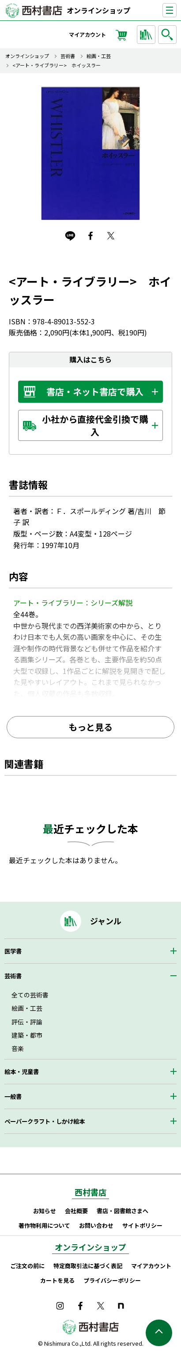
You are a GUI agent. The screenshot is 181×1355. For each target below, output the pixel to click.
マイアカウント (87, 34)
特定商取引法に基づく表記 (87, 1266)
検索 (169, 34)
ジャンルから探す (147, 34)
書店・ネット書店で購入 (94, 391)
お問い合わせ (96, 1225)
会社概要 (76, 1211)
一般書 (13, 1096)
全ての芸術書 (30, 994)
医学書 (13, 951)
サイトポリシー (142, 1225)
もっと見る (90, 726)
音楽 (17, 1048)
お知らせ (44, 1211)
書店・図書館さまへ (122, 1211)
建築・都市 (26, 1035)
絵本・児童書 (21, 1071)
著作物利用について (44, 1225)
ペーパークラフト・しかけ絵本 (44, 1121)
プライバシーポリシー (112, 1280)
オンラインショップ (98, 10)
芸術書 (67, 56)
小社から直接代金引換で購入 (95, 425)
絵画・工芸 (99, 56)
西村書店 (90, 1192)
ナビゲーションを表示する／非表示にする (176, 10)
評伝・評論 (26, 1021)
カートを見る (57, 1280)
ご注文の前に (27, 1266)
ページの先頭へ (159, 1333)
